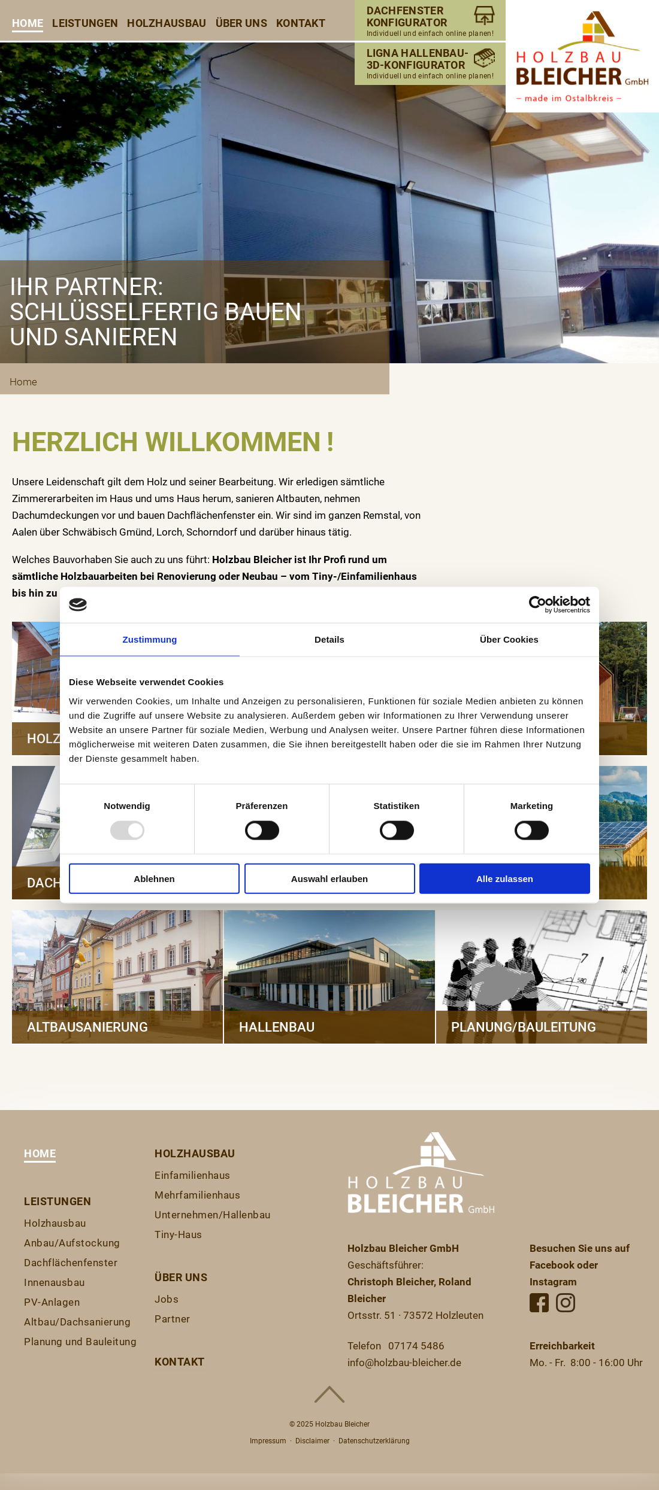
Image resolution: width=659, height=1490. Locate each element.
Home (27, 23)
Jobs (167, 1299)
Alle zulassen (504, 878)
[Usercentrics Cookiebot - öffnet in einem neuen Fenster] (537, 605)
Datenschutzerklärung (374, 1441)
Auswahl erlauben (329, 878)
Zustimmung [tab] (150, 639)
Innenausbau (54, 1282)
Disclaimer (312, 1441)
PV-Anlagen (52, 1302)
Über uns (241, 23)
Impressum (268, 1441)
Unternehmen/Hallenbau (213, 1215)
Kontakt (300, 23)
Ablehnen (154, 878)
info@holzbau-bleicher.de (404, 1363)
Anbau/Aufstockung (72, 1243)
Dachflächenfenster (70, 1263)
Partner (173, 1319)
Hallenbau (277, 1027)
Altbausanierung (87, 1027)
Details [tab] (329, 639)
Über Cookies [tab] (509, 639)
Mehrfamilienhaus (197, 1195)
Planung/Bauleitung (523, 1027)
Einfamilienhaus (193, 1175)
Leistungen (85, 23)
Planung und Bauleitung (80, 1342)
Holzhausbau (166, 23)
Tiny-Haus (178, 1234)
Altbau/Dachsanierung (77, 1322)
